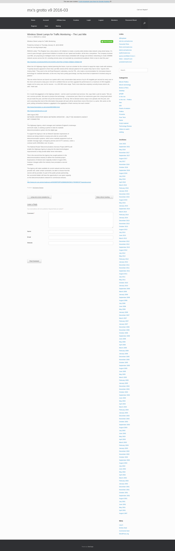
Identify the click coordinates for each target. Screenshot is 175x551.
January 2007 (123, 324)
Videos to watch (124, 129)
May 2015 (122, 203)
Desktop (121, 90)
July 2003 (122, 430)
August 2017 (123, 158)
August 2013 (123, 229)
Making (58, 26)
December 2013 (124, 220)
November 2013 (124, 223)
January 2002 (123, 484)
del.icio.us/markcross (126, 41)
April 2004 (122, 404)
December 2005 (124, 356)
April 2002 (122, 475)
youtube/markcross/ (125, 62)
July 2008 (122, 303)
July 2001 (122, 501)
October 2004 (123, 392)
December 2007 (124, 315)
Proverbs (122, 114)
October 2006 (123, 333)
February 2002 (124, 481)
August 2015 (123, 200)
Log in (121, 525)
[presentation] (44, 252)
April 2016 (122, 182)
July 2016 (122, 176)
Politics (121, 111)
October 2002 (123, 457)
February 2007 (124, 321)
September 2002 (124, 460)
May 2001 (122, 507)
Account (46, 20)
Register (34, 26)
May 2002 (122, 472)
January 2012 (123, 262)
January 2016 (123, 191)
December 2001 (124, 487)
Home (33, 20)
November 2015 (124, 197)
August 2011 (123, 274)
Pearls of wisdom (124, 108)
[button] (144, 23)
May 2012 (122, 256)
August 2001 (123, 498)
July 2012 (122, 253)
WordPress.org (124, 534)
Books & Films (123, 88)
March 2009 (123, 291)
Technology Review (38, 187)
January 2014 (123, 217)
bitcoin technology (125, 85)
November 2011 (124, 268)
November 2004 (124, 389)
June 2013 (122, 235)
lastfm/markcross (124, 53)
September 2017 (124, 155)
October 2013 (123, 226)
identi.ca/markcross (125, 50)
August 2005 (123, 368)
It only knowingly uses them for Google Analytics (94, 1)
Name (29, 231)
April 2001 (122, 510)
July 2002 (122, 466)
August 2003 (123, 427)
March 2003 (123, 442)
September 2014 (124, 209)
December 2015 (124, 194)
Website (29, 243)
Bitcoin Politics (123, 82)
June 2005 (122, 371)
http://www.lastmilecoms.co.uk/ (37, 111)
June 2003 (122, 433)
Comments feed (124, 531)
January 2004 (123, 413)
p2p (120, 105)
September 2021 (124, 147)
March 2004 (123, 407)
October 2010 (123, 283)
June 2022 (122, 144)
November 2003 (124, 419)
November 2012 (124, 244)
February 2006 (124, 350)
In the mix (122, 96)
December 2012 (124, 241)
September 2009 (124, 288)
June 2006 (122, 339)
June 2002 (122, 469)
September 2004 (124, 395)
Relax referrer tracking (104, 197)
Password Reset (131, 20)
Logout (101, 20)
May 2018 (122, 149)
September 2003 (124, 424)
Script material (123, 123)
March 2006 (123, 348)
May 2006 (122, 342)
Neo (120, 102)
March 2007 (123, 318)
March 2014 (123, 212)
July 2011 (122, 277)
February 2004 (124, 410)
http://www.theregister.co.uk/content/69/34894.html (43, 107)
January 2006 (123, 354)
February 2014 (124, 214)
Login (89, 20)
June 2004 (122, 398)
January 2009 (123, 294)
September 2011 (124, 271)
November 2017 (124, 152)
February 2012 (124, 259)
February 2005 (124, 380)
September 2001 (124, 495)
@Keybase (122, 38)
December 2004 (124, 386)
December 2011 (124, 265)
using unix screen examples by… (39, 197)
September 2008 (124, 297)
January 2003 (123, 448)
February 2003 (124, 445)
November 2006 (124, 330)
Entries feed (123, 528)
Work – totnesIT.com (125, 59)
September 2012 (124, 247)
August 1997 (123, 513)
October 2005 (123, 362)
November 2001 (124, 490)
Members (114, 20)
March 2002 (123, 478)
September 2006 (124, 336)
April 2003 (122, 439)
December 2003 (124, 416)
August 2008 (123, 300)
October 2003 (123, 421)
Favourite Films (124, 44)
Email (29, 237)
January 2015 (123, 206)
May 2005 (122, 374)
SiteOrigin (90, 546)
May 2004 (122, 401)
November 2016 (124, 164)
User (46, 26)
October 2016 (123, 167)
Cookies (76, 20)
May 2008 (122, 309)
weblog (121, 132)
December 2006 (124, 327)
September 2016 (124, 170)
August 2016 (123, 173)
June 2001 (122, 504)
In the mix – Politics (125, 99)
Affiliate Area (61, 20)
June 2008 (122, 306)
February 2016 (124, 188)
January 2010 (123, 285)
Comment (30, 213)
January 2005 (123, 383)
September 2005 (124, 365)
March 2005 (123, 377)
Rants (121, 120)
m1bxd (44, 37)
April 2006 (122, 345)
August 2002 (123, 463)
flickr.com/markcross (125, 47)
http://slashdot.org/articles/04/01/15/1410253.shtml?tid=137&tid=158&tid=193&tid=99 (54, 62)
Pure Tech (122, 117)
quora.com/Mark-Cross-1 (127, 56)
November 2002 (124, 454)
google (121, 94)
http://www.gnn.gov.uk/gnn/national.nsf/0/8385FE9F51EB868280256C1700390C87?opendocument (59, 182)
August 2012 (123, 250)
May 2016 (122, 179)
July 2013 (122, 232)
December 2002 (124, 451)
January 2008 (123, 312)
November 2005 (124, 359)
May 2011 (122, 280)
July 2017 (122, 161)
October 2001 (123, 492)
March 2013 (123, 238)
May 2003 (122, 436)
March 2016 (123, 185)
